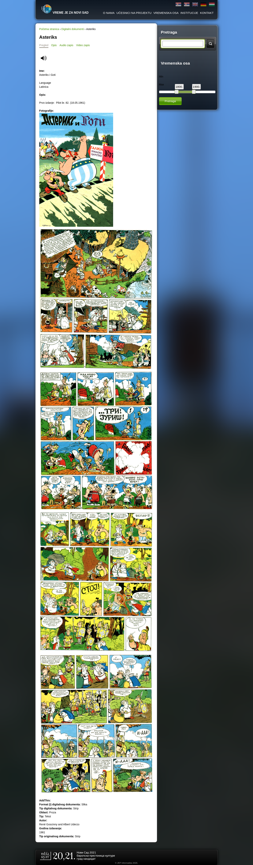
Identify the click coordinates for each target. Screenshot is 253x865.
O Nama (109, 12)
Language (45, 82)
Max (161, 84)
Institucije (189, 12)
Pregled (43, 45)
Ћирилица (178, 4)
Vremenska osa (166, 12)
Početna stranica (49, 29)
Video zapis (83, 45)
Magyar (212, 4)
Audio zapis (66, 45)
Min (161, 76)
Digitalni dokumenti (72, 29)
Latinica (187, 4)
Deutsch (203, 4)
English (195, 4)
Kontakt (207, 12)
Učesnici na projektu (133, 12)
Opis (54, 45)
